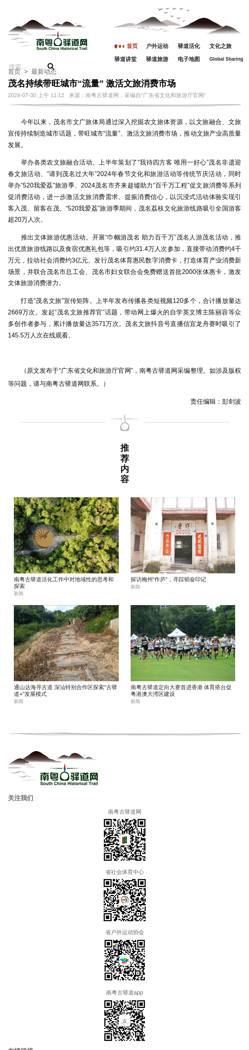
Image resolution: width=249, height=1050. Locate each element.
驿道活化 (189, 46)
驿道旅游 (157, 59)
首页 (132, 46)
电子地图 (189, 59)
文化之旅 (220, 46)
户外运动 (157, 46)
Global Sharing (225, 59)
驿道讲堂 (125, 59)
